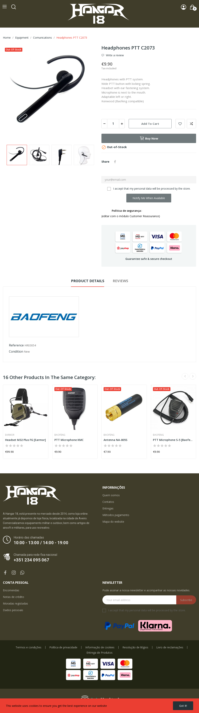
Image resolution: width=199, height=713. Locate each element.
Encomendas (11, 590)
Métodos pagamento (115, 515)
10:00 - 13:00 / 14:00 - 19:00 (41, 542)
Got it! (183, 706)
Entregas (107, 508)
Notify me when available (149, 198)
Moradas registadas (15, 603)
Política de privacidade (63, 647)
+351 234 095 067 (31, 560)
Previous (185, 376)
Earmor (9, 435)
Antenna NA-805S (115, 440)
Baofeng (59, 435)
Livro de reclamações (169, 647)
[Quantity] (113, 123)
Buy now (149, 138)
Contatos (108, 502)
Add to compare (191, 124)
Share (115, 162)
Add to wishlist (180, 124)
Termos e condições (28, 647)
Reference (16, 345)
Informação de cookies (99, 647)
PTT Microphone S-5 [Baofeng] (173, 440)
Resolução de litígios (135, 647)
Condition (16, 351)
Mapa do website (113, 521)
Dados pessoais (13, 610)
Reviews (120, 280)
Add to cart (150, 124)
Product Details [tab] (87, 280)
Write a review (114, 55)
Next (192, 376)
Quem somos (111, 495)
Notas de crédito (13, 597)
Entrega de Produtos (99, 652)
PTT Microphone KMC (69, 440)
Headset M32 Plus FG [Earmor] (25, 440)
